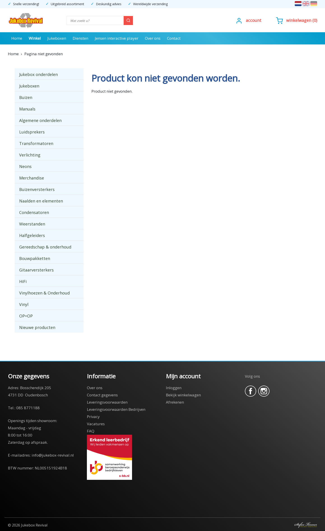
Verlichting (29, 155)
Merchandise (31, 178)
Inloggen (173, 387)
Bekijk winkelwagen (183, 395)
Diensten (80, 38)
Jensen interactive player (116, 38)
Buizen (25, 97)
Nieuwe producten (37, 327)
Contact (174, 38)
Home (16, 38)
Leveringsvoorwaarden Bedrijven (116, 409)
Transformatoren (36, 143)
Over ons (152, 38)
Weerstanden (32, 224)
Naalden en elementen (41, 201)
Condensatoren (34, 212)
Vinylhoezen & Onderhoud (44, 293)
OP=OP (26, 316)
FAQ (90, 431)
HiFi (23, 281)
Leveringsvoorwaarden (107, 402)
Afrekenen (175, 402)
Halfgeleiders (32, 235)
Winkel (35, 38)
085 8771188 (28, 407)
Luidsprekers (32, 132)
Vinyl (23, 304)
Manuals (27, 109)
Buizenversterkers (37, 189)
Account (253, 20)
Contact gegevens (102, 395)
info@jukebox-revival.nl (53, 455)
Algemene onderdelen (40, 120)
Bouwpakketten (34, 258)
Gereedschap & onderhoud (45, 247)
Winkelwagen (298, 20)
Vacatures (96, 423)
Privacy (93, 416)
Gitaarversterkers (36, 270)
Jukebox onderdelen (38, 74)
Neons (25, 166)
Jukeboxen (56, 38)
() (296, 20)
